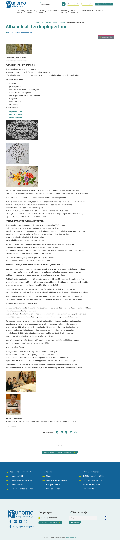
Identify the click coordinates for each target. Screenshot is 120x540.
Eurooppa (62, 22)
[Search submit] (64, 4)
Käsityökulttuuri (46, 22)
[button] (21, 11)
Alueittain (55, 22)
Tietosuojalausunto (71, 537)
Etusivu (38, 22)
